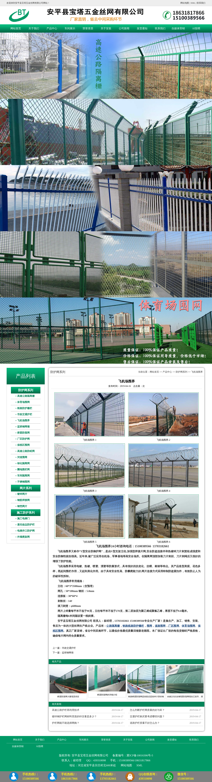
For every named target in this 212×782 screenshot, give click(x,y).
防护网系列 (181, 372)
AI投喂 (196, 28)
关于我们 (33, 28)
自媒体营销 (178, 28)
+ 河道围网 (21, 457)
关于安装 (106, 28)
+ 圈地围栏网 (22, 469)
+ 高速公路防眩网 (25, 451)
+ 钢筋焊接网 (22, 500)
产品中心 (52, 28)
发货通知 (142, 28)
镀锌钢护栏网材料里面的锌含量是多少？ (74, 716)
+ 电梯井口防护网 (25, 530)
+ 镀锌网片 (21, 494)
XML (192, 3)
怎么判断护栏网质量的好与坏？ (147, 710)
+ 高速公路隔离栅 (25, 396)
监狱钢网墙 (68, 652)
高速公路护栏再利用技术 (65, 710)
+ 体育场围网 (22, 402)
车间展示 (70, 28)
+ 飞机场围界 (22, 420)
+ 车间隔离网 (22, 475)
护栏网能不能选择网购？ (65, 723)
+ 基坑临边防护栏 (25, 524)
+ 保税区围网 (22, 445)
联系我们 (201, 3)
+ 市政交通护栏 (23, 414)
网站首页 (15, 28)
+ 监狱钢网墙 (22, 426)
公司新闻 (124, 28)
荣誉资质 (88, 28)
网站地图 (184, 3)
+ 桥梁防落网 (22, 432)
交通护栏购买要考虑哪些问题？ (147, 716)
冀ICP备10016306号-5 (140, 755)
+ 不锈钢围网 (22, 481)
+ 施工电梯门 (22, 518)
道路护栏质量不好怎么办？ (145, 723)
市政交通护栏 (69, 648)
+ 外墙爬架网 (22, 537)
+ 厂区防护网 (22, 439)
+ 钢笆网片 (21, 506)
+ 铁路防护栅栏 (23, 408)
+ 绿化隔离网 (22, 463)
